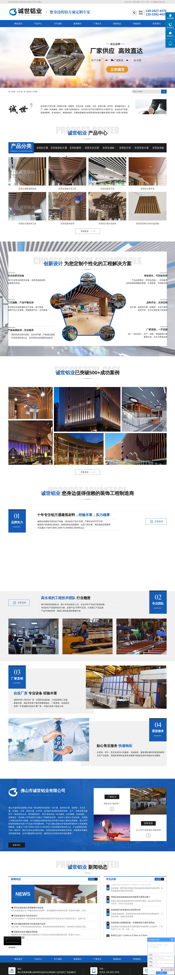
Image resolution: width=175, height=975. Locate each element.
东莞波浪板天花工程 (67, 189)
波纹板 (29, 92)
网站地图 (136, 2)
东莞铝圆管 (75, 148)
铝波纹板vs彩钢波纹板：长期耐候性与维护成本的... (133, 924)
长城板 (35, 92)
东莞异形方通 (141, 148)
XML (148, 2)
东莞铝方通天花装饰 (107, 224)
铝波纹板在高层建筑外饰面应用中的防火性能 (131, 885)
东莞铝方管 (125, 148)
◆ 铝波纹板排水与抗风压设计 (24, 916)
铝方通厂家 (21, 92)
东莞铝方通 (42, 148)
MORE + (93, 879)
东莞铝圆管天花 (107, 189)
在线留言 (137, 24)
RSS (143, 2)
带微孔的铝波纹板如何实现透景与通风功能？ (131, 898)
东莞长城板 (108, 148)
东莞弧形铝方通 (59, 148)
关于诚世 (58, 24)
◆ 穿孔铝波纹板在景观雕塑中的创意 (27, 908)
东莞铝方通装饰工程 (27, 224)
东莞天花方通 (92, 148)
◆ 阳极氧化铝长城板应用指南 (24, 932)
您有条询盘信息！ (159, 2)
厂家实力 (97, 24)
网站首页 (18, 24)
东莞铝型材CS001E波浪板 (147, 224)
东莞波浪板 (158, 148)
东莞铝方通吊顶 (147, 189)
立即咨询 (158, 521)
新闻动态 (117, 24)
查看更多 (85, 231)
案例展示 (78, 24)
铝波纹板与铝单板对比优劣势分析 (126, 911)
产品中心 (38, 24)
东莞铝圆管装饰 (67, 224)
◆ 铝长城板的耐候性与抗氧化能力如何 (28, 924)
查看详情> (17, 845)
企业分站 (127, 2)
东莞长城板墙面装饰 (27, 189)
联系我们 (157, 24)
